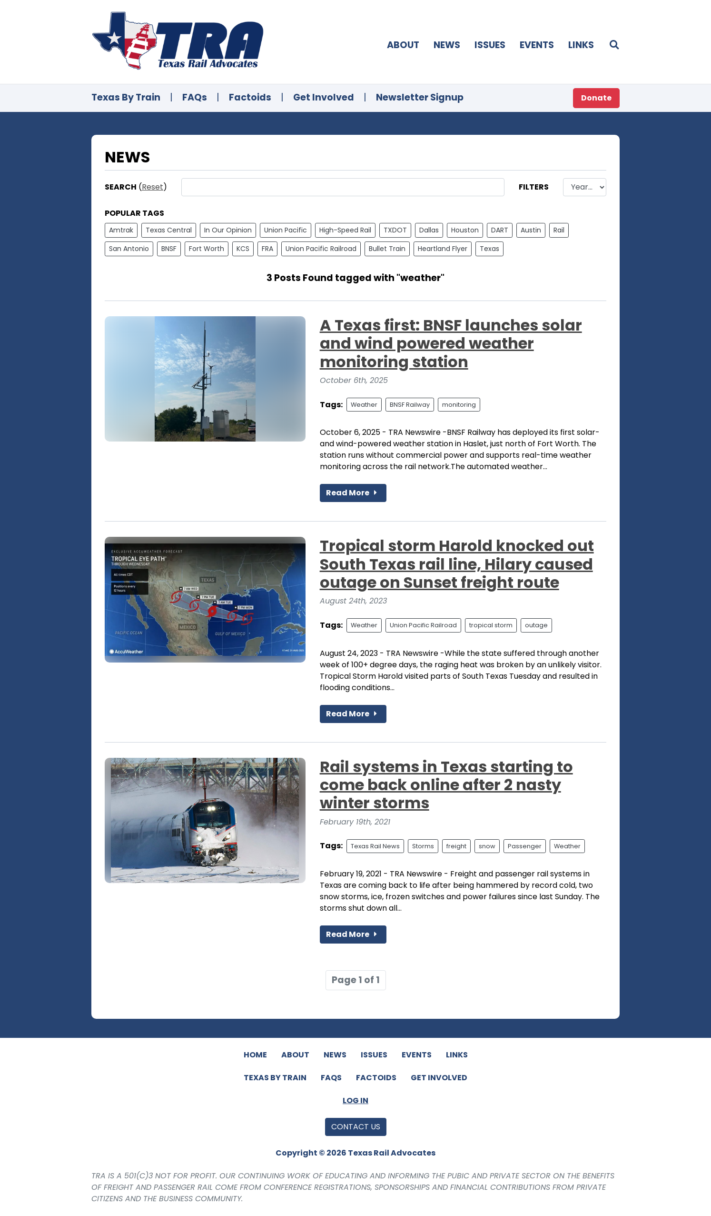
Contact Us (355, 1126)
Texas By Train (125, 97)
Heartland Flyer (442, 248)
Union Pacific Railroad (321, 248)
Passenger (525, 846)
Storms (423, 846)
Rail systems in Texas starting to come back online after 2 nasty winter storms (446, 785)
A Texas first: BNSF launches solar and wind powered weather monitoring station (451, 343)
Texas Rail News (375, 846)
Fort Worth (206, 248)
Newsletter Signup (420, 97)
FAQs (194, 97)
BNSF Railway (410, 405)
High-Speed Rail (345, 230)
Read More (353, 492)
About (403, 45)
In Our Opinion (228, 230)
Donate (596, 97)
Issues (489, 45)
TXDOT (395, 230)
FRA (267, 248)
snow (487, 846)
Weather (364, 405)
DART (499, 230)
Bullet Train (387, 248)
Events (537, 45)
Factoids (250, 97)
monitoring (459, 405)
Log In (355, 1100)
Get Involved (323, 97)
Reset (152, 186)
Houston (465, 230)
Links (581, 45)
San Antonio (129, 248)
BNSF (169, 248)
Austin (531, 230)
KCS (243, 248)
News (447, 45)
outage (536, 625)
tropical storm (491, 625)
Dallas (429, 230)
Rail (558, 230)
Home (255, 1054)
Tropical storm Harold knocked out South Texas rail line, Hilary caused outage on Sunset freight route (457, 564)
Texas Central (169, 230)
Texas (489, 248)
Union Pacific (285, 230)
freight (456, 846)
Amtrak (121, 230)
